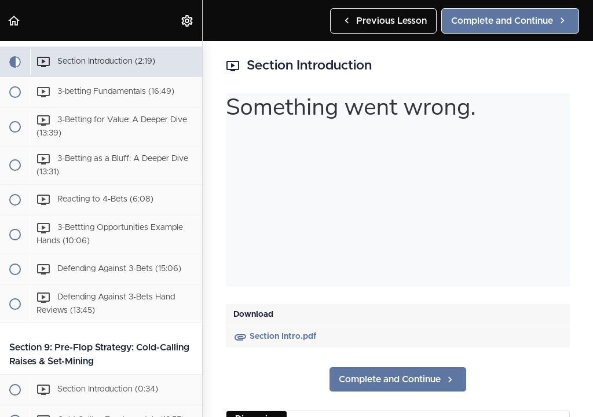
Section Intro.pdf (274, 336)
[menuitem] (187, 20)
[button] (14, 20)
